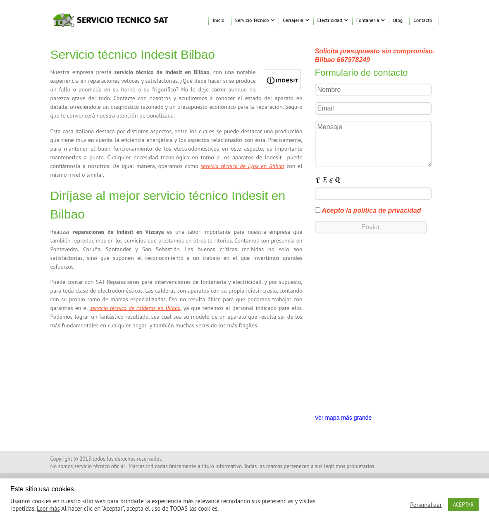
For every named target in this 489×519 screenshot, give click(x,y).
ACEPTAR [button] (463, 504)
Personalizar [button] (425, 505)
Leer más (48, 508)
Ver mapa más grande (343, 417)
